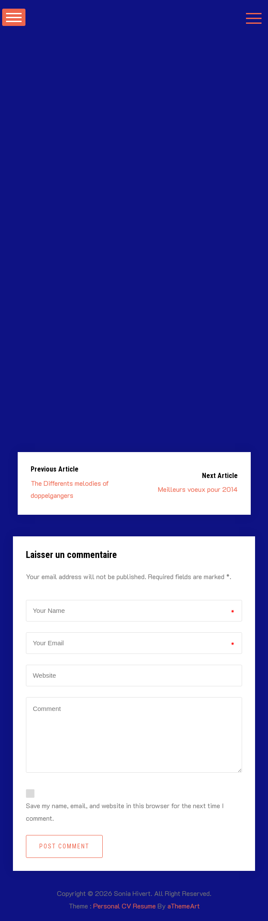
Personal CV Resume (124, 905)
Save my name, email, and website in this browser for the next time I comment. (125, 811)
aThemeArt (183, 905)
